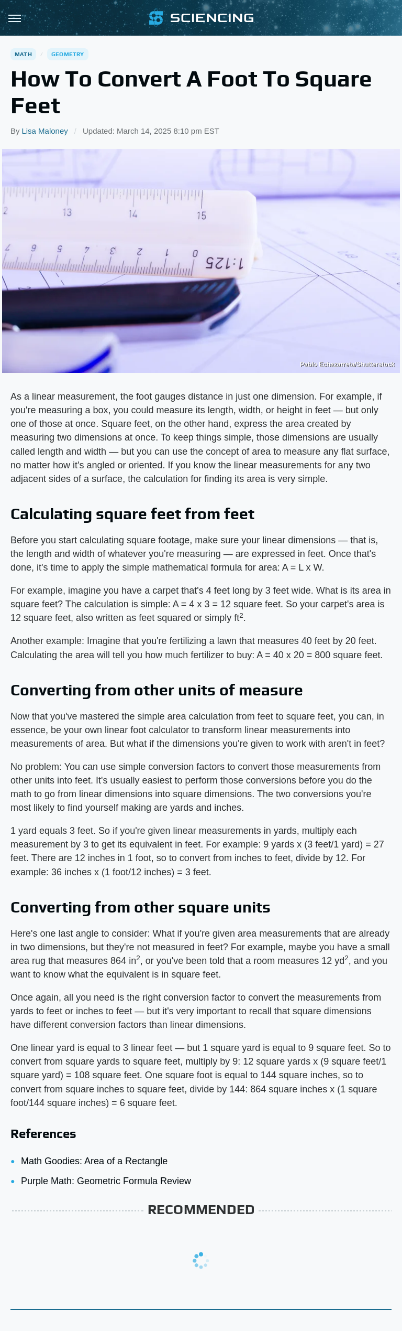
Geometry (67, 54)
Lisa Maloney (44, 130)
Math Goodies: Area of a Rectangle (94, 1161)
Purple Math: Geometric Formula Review (106, 1181)
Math (23, 54)
